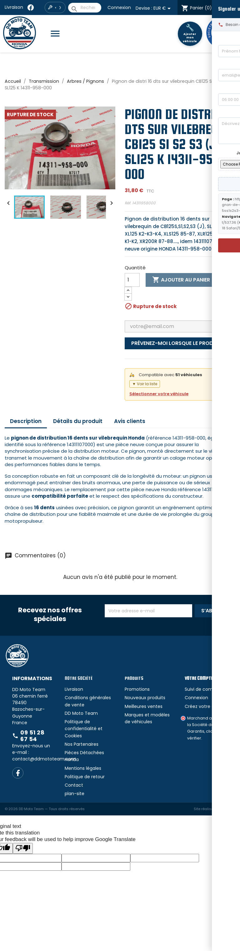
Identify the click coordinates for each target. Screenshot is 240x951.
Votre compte (199, 678)
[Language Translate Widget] (227, 7)
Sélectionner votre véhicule (158, 394)
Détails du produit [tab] (77, 421)
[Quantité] (132, 280)
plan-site (74, 793)
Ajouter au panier (181, 280)
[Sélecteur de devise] (163, 8)
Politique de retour (85, 777)
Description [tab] (26, 421)
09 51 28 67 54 (28, 736)
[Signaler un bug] (234, 475)
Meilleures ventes (143, 706)
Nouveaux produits (145, 698)
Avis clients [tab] (129, 421)
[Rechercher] (84, 7)
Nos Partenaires (81, 744)
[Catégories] (57, 34)
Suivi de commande (207, 689)
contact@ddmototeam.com (44, 759)
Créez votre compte (207, 706)
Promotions (137, 689)
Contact (74, 785)
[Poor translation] (23, 848)
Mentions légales (83, 768)
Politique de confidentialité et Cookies (83, 729)
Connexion (119, 7)
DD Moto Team (81, 713)
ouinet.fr (228, 808)
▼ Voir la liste (144, 383)
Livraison (14, 7)
